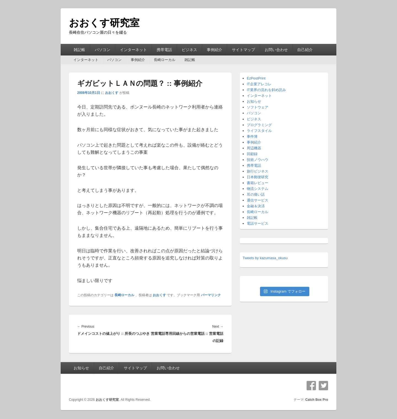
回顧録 (252, 154)
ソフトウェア (257, 107)
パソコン (102, 49)
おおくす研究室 (104, 22)
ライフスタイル (259, 131)
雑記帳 (79, 49)
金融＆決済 (256, 206)
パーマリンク (211, 295)
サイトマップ (243, 49)
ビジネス (189, 49)
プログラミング (259, 125)
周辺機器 (254, 148)
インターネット (133, 49)
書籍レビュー (257, 183)
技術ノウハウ (257, 160)
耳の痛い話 (256, 194)
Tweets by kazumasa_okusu (265, 258)
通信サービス (257, 200)
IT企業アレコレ (259, 84)
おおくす (111, 93)
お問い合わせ (276, 49)
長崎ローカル (164, 60)
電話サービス (257, 223)
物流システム (257, 189)
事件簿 (252, 136)
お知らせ (254, 101)
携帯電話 (164, 49)
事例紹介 (214, 49)
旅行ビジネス (257, 171)
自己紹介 (305, 49)
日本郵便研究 (257, 177)
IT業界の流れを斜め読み (266, 90)
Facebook (311, 385)
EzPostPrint (256, 78)
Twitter (323, 385)
